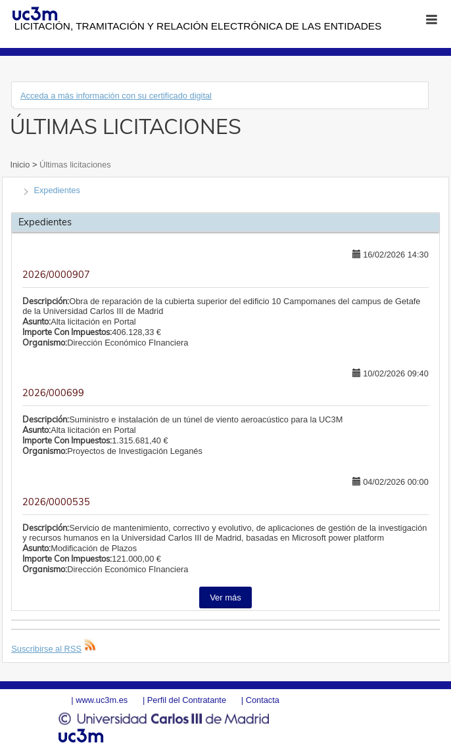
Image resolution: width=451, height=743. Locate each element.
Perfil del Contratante (186, 700)
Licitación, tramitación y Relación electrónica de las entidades (197, 26)
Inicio (21, 164)
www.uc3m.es (102, 700)
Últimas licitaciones (73, 164)
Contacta (262, 700)
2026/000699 (53, 393)
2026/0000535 (56, 502)
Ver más (225, 597)
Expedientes (57, 190)
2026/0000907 (56, 275)
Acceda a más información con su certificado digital (116, 96)
